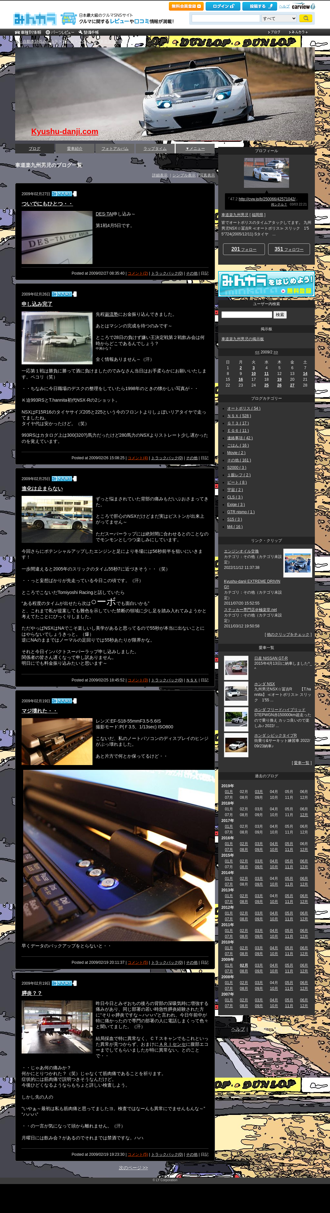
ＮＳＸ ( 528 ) (239, 416)
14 (305, 373)
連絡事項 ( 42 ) (240, 438)
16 (240, 379)
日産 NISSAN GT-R (271, 658)
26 (279, 385)
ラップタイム (155, 148)
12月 (304, 815)
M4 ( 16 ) (235, 526)
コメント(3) (138, 680)
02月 (244, 844)
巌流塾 (111, 314)
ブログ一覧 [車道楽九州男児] (103, 41)
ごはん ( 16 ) (238, 445)
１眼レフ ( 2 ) (239, 475)
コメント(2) (138, 273)
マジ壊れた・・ (40, 711)
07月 (229, 849)
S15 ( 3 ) (234, 519)
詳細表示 (160, 175)
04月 (274, 844)
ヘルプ (284, 6)
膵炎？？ (32, 993)
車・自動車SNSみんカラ (36, 41)
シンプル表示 (184, 175)
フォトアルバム (115, 148)
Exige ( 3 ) (236, 504)
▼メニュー (195, 148)
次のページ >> (133, 1167)
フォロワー (289, 249)
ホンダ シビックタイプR (275, 735)
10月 (274, 849)
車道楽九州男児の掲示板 (242, 339)
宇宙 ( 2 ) (235, 490)
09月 (259, 849)
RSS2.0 (269, 1019)
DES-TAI (104, 213)
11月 (289, 849)
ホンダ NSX (264, 684)
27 (292, 385)
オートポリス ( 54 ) (243, 408)
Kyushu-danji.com (64, 131)
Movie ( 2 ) (236, 453)
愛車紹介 (74, 148)
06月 (304, 861)
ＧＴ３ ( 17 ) (238, 423)
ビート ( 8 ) (237, 482)
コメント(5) (138, 962)
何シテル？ (279, 204)
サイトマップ (288, 1029)
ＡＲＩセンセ (172, 1044)
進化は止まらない (42, 488)
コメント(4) (138, 458)
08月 (244, 849)
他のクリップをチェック (288, 634)
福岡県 (257, 215)
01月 (229, 791)
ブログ (68, 41)
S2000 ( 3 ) (236, 467)
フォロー (244, 249)
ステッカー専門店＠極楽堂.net (250, 609)
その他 (192, 273)
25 (266, 385)
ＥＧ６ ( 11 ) (238, 430)
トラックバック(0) (167, 273)
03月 (259, 791)
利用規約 (260, 1029)
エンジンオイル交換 (241, 551)
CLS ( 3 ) (235, 497)
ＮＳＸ (192, 680)
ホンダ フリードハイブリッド (280, 709)
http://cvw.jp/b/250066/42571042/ (267, 199)
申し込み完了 (37, 304)
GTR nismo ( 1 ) (241, 512)
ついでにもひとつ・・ (47, 203)
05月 (289, 844)
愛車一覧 (301, 763)
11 (266, 373)
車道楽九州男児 (234, 215)
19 (279, 379)
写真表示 (207, 175)
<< (257, 352)
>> (276, 352)
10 (253, 373)
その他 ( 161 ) (239, 460)
